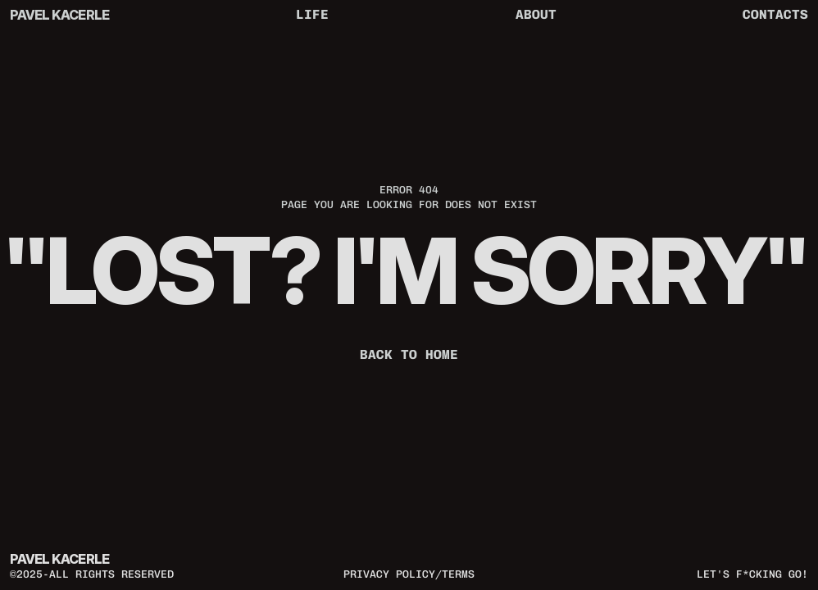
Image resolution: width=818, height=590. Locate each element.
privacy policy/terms (409, 573)
